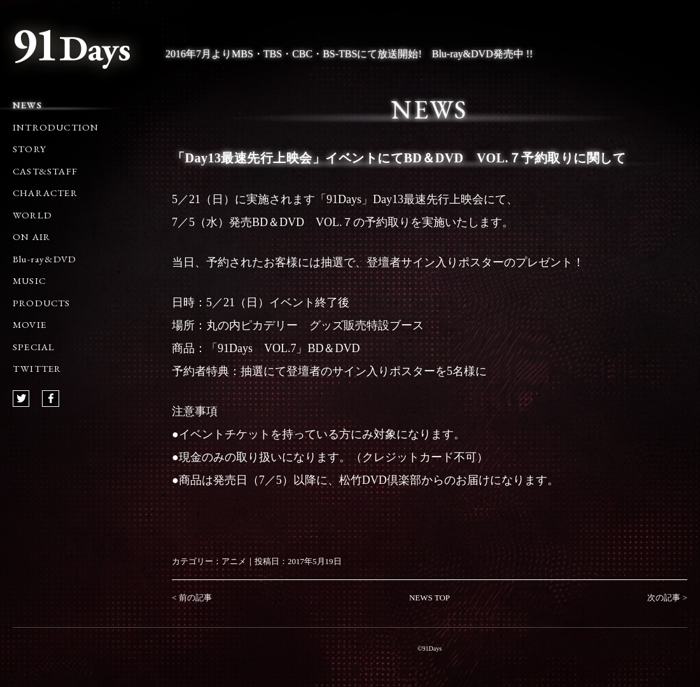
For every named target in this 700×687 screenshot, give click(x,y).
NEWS (27, 105)
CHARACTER (45, 193)
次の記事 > (667, 597)
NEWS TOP (429, 597)
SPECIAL (34, 347)
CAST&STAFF (45, 171)
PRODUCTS (42, 303)
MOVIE (29, 324)
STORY (29, 149)
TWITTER (37, 368)
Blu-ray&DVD (44, 259)
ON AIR (31, 236)
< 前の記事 (192, 597)
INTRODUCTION (56, 127)
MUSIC (29, 280)
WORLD (32, 215)
